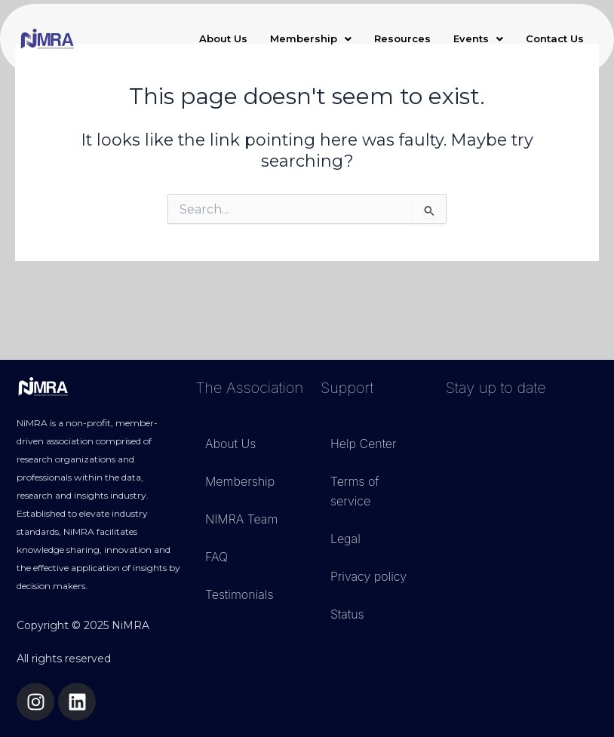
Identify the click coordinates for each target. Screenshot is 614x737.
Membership (240, 481)
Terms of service (354, 491)
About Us (223, 38)
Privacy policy (368, 576)
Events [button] (478, 38)
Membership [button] (311, 38)
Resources (402, 38)
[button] (311, 39)
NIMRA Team (241, 519)
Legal (345, 538)
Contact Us (555, 38)
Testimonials (239, 594)
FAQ (216, 556)
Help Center (363, 443)
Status (347, 614)
